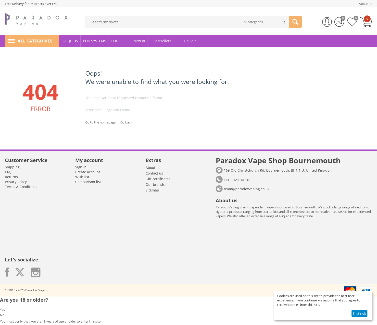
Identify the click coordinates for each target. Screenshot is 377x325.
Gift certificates (158, 178)
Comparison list (88, 181)
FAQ (8, 172)
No (2, 315)
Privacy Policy (16, 181)
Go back (126, 122)
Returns (11, 177)
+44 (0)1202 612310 (237, 179)
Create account (87, 172)
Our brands (155, 184)
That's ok (359, 313)
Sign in (81, 167)
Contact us (154, 173)
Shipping (12, 167)
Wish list (82, 177)
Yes (2, 309)
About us (153, 167)
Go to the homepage (100, 122)
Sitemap (152, 190)
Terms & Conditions (21, 186)
